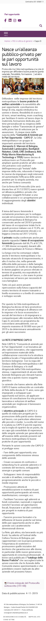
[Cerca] (22, 26)
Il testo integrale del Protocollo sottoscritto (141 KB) (22, 584)
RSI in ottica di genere (22, 41)
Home (7, 41)
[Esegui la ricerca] (40, 26)
